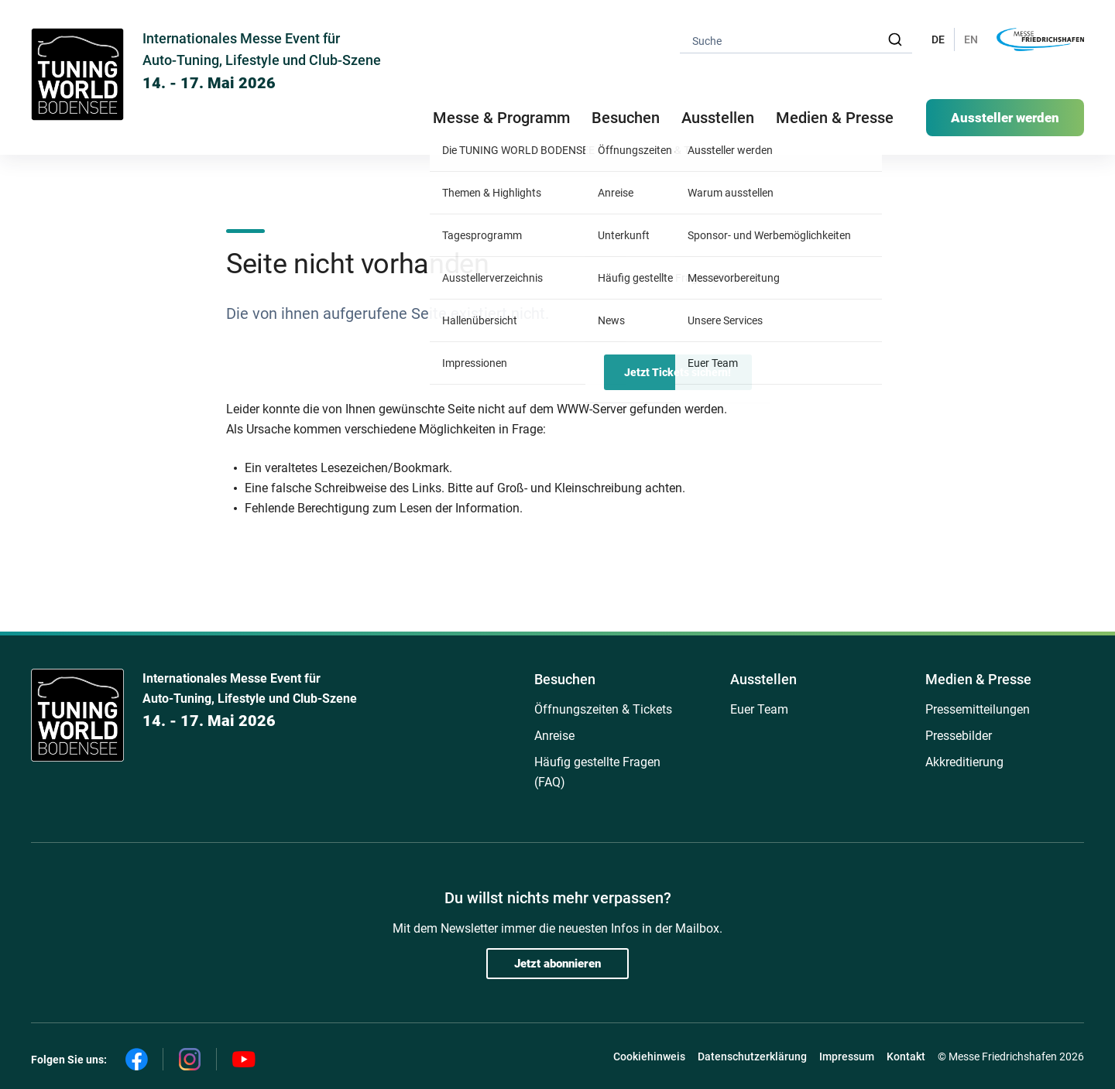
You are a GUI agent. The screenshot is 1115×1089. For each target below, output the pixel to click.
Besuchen (564, 679)
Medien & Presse (835, 117)
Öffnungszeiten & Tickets (603, 709)
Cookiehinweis (649, 1056)
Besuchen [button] (626, 117)
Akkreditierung (964, 762)
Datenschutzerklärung (752, 1056)
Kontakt (906, 1056)
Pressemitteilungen (977, 709)
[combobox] (796, 39)
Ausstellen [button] (717, 117)
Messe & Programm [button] (501, 117)
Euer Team (759, 709)
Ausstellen (763, 679)
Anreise (554, 735)
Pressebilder (958, 735)
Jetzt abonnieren (557, 964)
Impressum (846, 1056)
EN (971, 39)
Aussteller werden (1005, 117)
